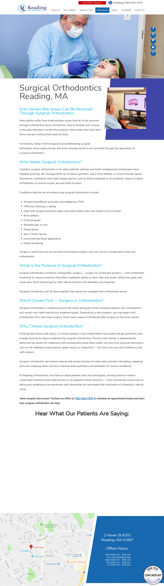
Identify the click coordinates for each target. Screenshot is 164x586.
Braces (115, 10)
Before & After (86, 10)
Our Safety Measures (92, 3)
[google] (153, 35)
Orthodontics (102, 10)
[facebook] (153, 29)
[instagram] (153, 53)
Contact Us (140, 10)
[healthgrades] (153, 47)
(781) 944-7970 (133, 2)
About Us (55, 10)
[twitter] (153, 41)
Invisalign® (126, 10)
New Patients (70, 10)
